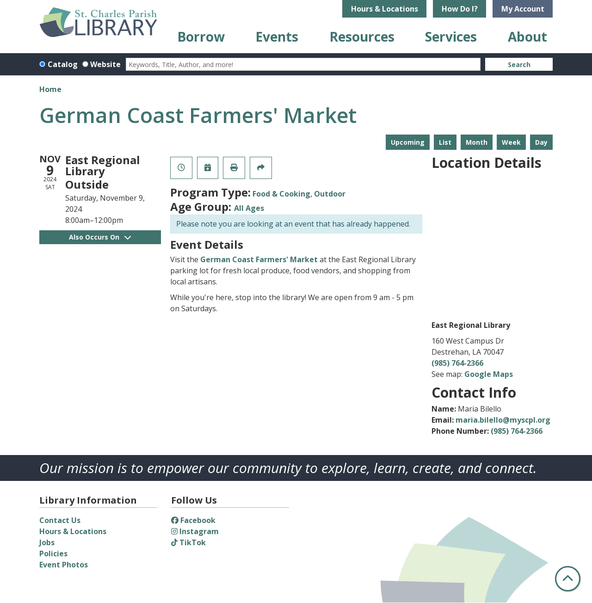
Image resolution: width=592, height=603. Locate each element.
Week (511, 142)
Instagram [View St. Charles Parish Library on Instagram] (195, 531)
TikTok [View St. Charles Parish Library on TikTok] (188, 542)
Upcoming (408, 142)
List (445, 142)
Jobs (47, 542)
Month (476, 142)
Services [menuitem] (451, 36)
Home (50, 89)
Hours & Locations (384, 9)
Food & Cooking (281, 194)
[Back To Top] (567, 578)
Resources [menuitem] (362, 36)
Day (541, 142)
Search (519, 64)
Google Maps (488, 374)
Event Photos (63, 565)
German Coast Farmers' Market (259, 259)
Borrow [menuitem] (201, 36)
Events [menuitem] (276, 36)
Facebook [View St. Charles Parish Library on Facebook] (193, 520)
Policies (53, 553)
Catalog (63, 64)
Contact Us (59, 520)
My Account (522, 9)
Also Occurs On (100, 237)
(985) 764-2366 (457, 363)
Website (105, 64)
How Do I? (460, 9)
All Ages (249, 208)
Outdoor (329, 194)
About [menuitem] (527, 36)
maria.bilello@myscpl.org (503, 420)
